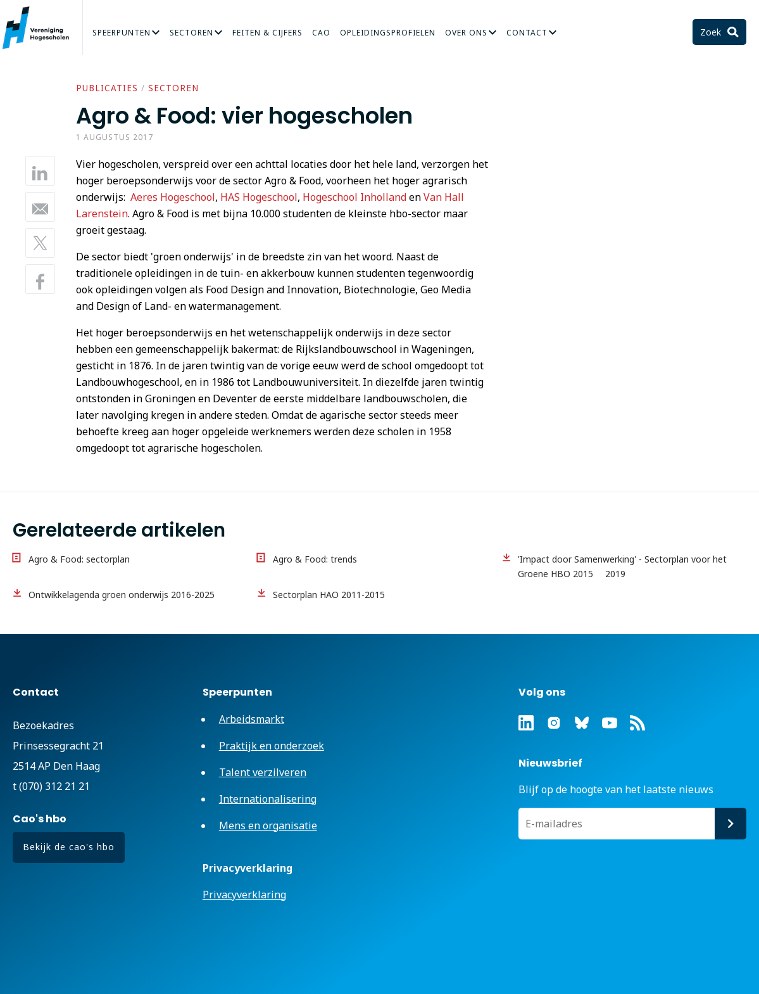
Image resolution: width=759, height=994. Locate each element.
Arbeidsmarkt (251, 719)
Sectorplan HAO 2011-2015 (329, 595)
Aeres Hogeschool (172, 197)
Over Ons (466, 32)
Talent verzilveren (262, 772)
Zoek (712, 32)
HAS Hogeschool (259, 197)
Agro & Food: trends (315, 559)
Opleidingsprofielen (388, 32)
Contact (527, 32)
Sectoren (191, 32)
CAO (321, 32)
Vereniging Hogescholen (41, 27)
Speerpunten (121, 32)
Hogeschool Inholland (354, 197)
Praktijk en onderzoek (271, 746)
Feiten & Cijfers (267, 32)
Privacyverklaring (244, 895)
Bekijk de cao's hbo (69, 847)
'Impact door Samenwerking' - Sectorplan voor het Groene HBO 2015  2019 (622, 566)
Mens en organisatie (268, 825)
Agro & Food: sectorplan (79, 559)
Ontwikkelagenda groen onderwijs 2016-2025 (121, 595)
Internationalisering (268, 799)
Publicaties (107, 88)
